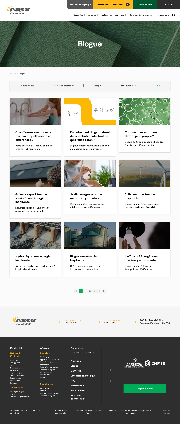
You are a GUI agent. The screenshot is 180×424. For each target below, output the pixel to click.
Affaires (92, 15)
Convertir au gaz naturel (19, 397)
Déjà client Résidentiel (15, 355)
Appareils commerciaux (49, 359)
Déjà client (45, 353)
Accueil (13, 73)
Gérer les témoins (166, 411)
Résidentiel (78, 15)
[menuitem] (174, 15)
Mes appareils (128, 85)
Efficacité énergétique (80, 4)
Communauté (27, 85)
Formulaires (118, 4)
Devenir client (16, 387)
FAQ (73, 380)
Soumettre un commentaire (61, 411)
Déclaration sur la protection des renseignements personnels (130, 411)
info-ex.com (73, 321)
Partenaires (106, 15)
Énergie (97, 85)
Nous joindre (163, 15)
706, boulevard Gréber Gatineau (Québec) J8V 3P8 (155, 322)
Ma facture (14, 360)
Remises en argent (17, 375)
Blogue (74, 365)
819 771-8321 (168, 4)
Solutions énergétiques (140, 15)
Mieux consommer (64, 85)
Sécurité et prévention (49, 367)
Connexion (14, 383)
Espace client (144, 4)
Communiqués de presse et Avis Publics (88, 411)
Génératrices (101, 4)
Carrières (76, 370)
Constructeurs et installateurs (83, 352)
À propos (119, 15)
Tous (158, 85)
